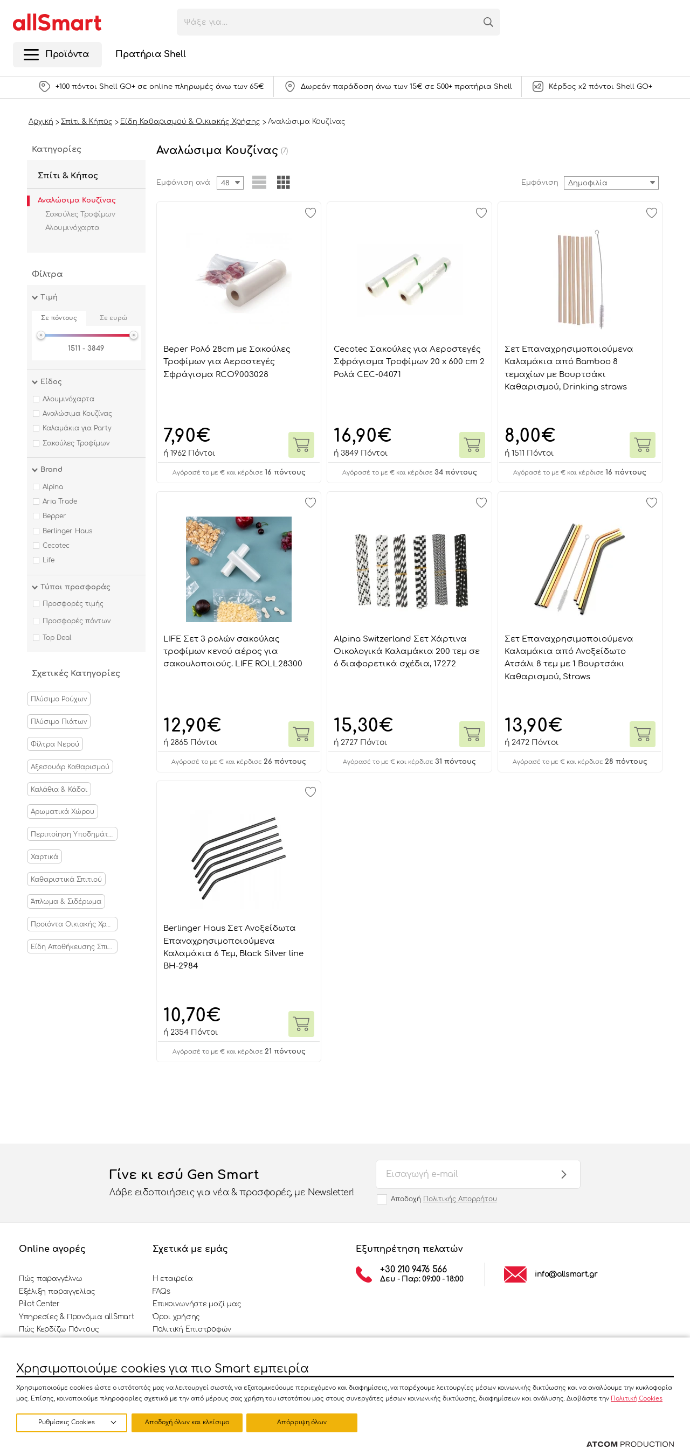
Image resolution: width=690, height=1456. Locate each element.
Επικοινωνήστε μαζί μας (197, 1304)
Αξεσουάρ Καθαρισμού (70, 767)
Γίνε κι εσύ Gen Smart (231, 1183)
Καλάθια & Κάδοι (59, 789)
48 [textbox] (225, 183)
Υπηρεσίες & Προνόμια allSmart (76, 1317)
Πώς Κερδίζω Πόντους (59, 1329)
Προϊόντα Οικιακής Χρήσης (74, 924)
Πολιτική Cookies (637, 1398)
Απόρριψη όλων (188, 1422)
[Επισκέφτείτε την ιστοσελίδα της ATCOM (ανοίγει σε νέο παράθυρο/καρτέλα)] (630, 1444)
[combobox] (611, 183)
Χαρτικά (44, 857)
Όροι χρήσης (176, 1317)
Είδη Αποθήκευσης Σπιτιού (74, 947)
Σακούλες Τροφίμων (80, 214)
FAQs (161, 1291)
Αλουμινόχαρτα (72, 228)
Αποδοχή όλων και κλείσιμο (305, 1422)
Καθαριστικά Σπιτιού (66, 879)
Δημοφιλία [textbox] (588, 183)
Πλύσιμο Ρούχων (59, 699)
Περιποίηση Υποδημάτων (74, 834)
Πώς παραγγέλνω (50, 1279)
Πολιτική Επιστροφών (192, 1329)
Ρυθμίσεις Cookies (66, 1422)
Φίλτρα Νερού (55, 744)
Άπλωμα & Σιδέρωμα (66, 901)
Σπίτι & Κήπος (68, 175)
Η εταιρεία (172, 1279)
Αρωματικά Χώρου (62, 812)
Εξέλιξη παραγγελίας (57, 1291)
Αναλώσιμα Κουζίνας (77, 200)
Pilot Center (39, 1304)
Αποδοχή (444, 1199)
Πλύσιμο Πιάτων (59, 722)
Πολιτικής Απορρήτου (460, 1199)
